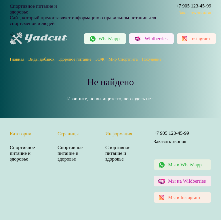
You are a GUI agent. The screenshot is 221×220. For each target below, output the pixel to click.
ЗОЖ (100, 59)
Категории (20, 133)
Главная (17, 59)
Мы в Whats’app (185, 164)
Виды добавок (41, 59)
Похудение (151, 59)
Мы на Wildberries (187, 181)
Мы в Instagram (184, 197)
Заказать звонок (194, 13)
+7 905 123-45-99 (193, 6)
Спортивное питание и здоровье (22, 153)
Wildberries (156, 38)
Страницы (68, 133)
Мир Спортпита (123, 59)
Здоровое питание (75, 59)
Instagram (200, 38)
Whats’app (109, 38)
